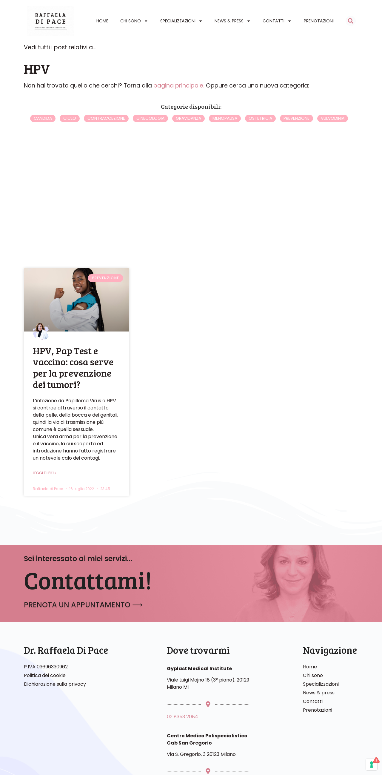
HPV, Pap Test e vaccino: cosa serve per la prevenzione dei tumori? (73, 377)
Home (102, 21)
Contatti (277, 21)
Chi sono (134, 21)
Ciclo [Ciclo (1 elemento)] (69, 128)
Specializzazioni (181, 21)
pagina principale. (178, 96)
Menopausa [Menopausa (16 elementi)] (224, 128)
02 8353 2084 (182, 726)
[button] (351, 21)
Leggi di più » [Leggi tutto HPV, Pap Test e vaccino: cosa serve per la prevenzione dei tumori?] (44, 483)
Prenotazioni (319, 21)
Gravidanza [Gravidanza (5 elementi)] (188, 128)
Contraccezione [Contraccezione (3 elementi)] (106, 128)
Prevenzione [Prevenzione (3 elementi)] (296, 128)
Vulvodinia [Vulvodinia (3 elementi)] (332, 128)
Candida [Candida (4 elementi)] (43, 128)
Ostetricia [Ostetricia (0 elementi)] (260, 128)
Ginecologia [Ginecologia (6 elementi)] (150, 128)
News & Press (233, 21)
